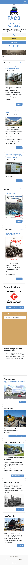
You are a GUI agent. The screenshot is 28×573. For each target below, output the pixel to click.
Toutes (22, 63)
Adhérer (14, 38)
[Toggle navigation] (25, 2)
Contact (14, 563)
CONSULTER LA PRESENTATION (15, 307)
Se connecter (14, 42)
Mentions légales (14, 556)
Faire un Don (20, 509)
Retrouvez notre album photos (17, 436)
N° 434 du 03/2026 (10, 193)
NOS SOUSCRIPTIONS (17, 476)
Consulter (19, 104)
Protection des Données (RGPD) (14, 560)
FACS (14, 18)
